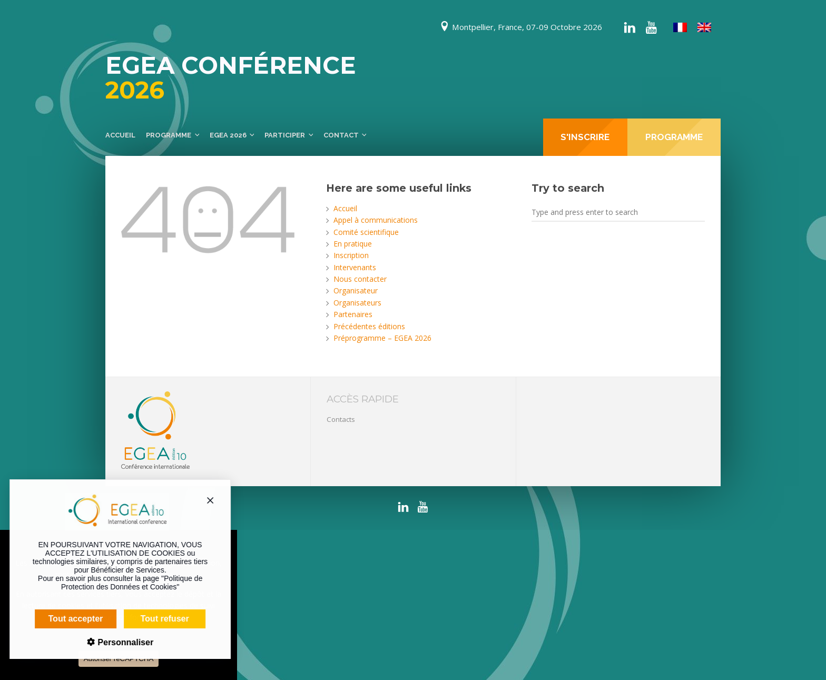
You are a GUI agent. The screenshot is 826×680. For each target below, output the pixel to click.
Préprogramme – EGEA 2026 (382, 338)
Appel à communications (375, 220)
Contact (341, 135)
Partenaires (352, 314)
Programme (168, 135)
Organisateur (355, 290)
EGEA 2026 (228, 135)
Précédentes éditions (369, 326)
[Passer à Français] (680, 27)
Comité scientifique (366, 232)
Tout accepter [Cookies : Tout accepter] (68, 618)
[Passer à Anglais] (704, 27)
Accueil (120, 135)
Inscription (351, 255)
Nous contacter (360, 279)
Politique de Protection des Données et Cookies (124, 582)
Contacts (341, 419)
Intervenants (354, 267)
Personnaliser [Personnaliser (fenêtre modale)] (117, 642)
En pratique (352, 244)
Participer (284, 135)
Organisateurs (357, 303)
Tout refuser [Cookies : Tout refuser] (157, 618)
